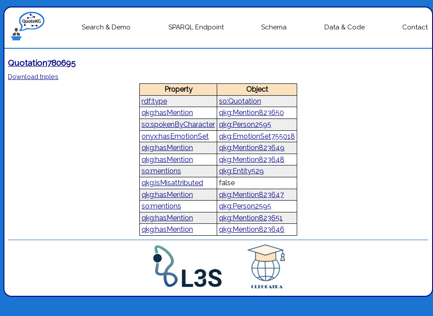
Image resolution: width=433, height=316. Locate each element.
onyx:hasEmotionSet (175, 136)
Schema (274, 27)
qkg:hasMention (167, 112)
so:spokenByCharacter (178, 124)
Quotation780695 (42, 63)
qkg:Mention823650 (251, 112)
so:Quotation (240, 101)
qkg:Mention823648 (251, 159)
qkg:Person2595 (245, 124)
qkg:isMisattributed (172, 183)
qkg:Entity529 (241, 171)
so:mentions (161, 171)
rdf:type (154, 101)
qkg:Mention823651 (251, 218)
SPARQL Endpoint (196, 27)
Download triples (33, 76)
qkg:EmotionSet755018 (257, 136)
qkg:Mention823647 (251, 194)
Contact (415, 27)
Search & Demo (106, 27)
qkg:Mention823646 (251, 229)
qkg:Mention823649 (251, 148)
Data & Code (344, 27)
